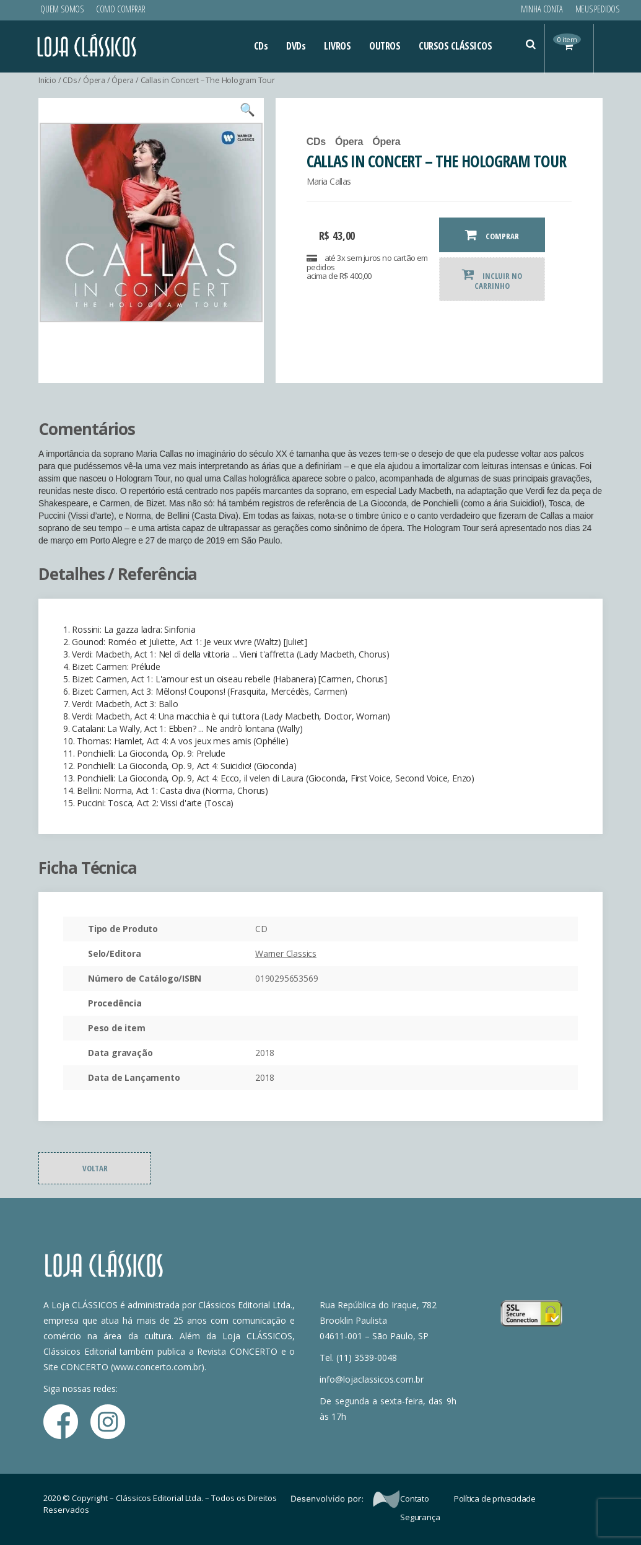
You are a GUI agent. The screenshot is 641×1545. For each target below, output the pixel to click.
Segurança (420, 1517)
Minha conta (542, 9)
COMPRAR (492, 235)
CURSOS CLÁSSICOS (455, 46)
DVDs (295, 46)
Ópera (95, 80)
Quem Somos (62, 9)
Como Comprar (120, 9)
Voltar (95, 1168)
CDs (261, 46)
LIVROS (337, 46)
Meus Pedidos (597, 9)
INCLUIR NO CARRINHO (492, 279)
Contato (414, 1498)
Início (47, 80)
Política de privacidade (495, 1498)
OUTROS (384, 46)
